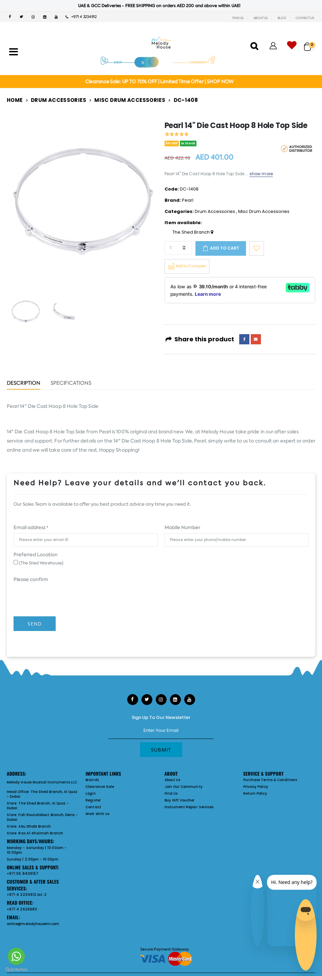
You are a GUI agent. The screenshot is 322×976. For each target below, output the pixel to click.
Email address (31, 527)
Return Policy (255, 793)
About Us (173, 779)
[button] (309, 43)
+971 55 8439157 (22, 873)
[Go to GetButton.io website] (16, 969)
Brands (92, 779)
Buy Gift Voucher (180, 800)
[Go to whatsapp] (16, 956)
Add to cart (224, 248)
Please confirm (31, 579)
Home (15, 100)
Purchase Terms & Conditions (270, 779)
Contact (93, 807)
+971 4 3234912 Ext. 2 (26, 894)
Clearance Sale (100, 786)
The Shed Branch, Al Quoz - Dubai (42, 794)
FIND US (238, 18)
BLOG (282, 18)
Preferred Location (36, 555)
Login (90, 793)
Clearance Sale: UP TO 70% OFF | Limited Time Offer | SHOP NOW (159, 81)
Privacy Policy (255, 786)
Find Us (171, 793)
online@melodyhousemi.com (33, 923)
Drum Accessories (58, 100)
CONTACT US (305, 18)
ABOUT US (260, 18)
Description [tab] (23, 383)
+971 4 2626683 (22, 909)
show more (261, 174)
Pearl (187, 200)
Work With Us (97, 813)
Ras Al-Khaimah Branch (40, 833)
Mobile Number (182, 527)
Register (93, 800)
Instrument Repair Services (189, 807)
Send (34, 623)
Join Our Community (184, 786)
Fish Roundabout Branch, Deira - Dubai (42, 817)
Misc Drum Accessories (129, 100)
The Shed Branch (192, 232)
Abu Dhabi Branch (34, 826)
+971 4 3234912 (81, 16)
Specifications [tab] (71, 383)
